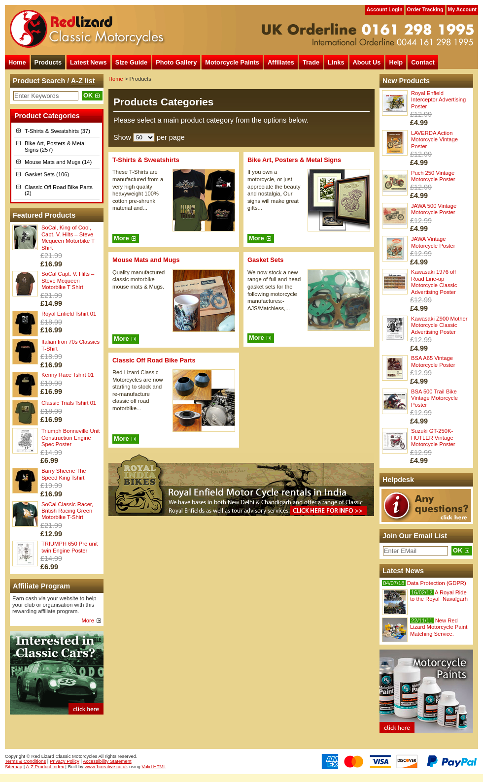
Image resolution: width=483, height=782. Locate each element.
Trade (311, 62)
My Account (462, 9)
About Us (367, 62)
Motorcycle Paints (232, 62)
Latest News (88, 62)
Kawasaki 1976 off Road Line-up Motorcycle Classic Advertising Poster (434, 281)
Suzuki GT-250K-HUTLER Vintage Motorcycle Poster (433, 437)
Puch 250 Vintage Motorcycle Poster (433, 176)
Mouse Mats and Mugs (146, 259)
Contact (423, 62)
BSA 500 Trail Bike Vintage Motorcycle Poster (434, 398)
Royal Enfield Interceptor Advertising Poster (438, 99)
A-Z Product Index (45, 766)
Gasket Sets (265, 259)
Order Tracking (425, 9)
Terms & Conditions (25, 761)
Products (48, 62)
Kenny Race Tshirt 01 (67, 375)
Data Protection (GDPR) (424, 583)
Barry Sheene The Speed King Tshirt (63, 474)
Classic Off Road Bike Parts (154, 360)
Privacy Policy (64, 761)
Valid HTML (154, 766)
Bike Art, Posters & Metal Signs (294, 159)
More (88, 620)
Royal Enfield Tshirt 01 (68, 314)
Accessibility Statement (107, 761)
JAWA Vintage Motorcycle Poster (433, 242)
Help (396, 62)
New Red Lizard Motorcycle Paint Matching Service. (438, 627)
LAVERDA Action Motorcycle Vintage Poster (434, 139)
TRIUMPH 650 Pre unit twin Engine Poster (69, 547)
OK (88, 95)
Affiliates (281, 62)
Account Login (385, 9)
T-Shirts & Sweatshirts (145, 159)
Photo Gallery (176, 62)
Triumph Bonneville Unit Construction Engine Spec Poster (70, 437)
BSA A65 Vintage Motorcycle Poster (433, 361)
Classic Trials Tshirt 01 (68, 403)
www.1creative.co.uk (106, 766)
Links (336, 62)
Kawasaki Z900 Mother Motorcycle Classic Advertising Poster (439, 325)
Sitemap (13, 766)
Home (17, 62)
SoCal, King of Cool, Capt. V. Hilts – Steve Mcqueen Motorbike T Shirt (68, 237)
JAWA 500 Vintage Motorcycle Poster (433, 209)
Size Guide (131, 62)
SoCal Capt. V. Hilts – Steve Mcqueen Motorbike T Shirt (67, 280)
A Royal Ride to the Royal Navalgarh (439, 595)
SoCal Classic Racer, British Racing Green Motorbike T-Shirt (67, 511)
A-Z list (83, 81)
